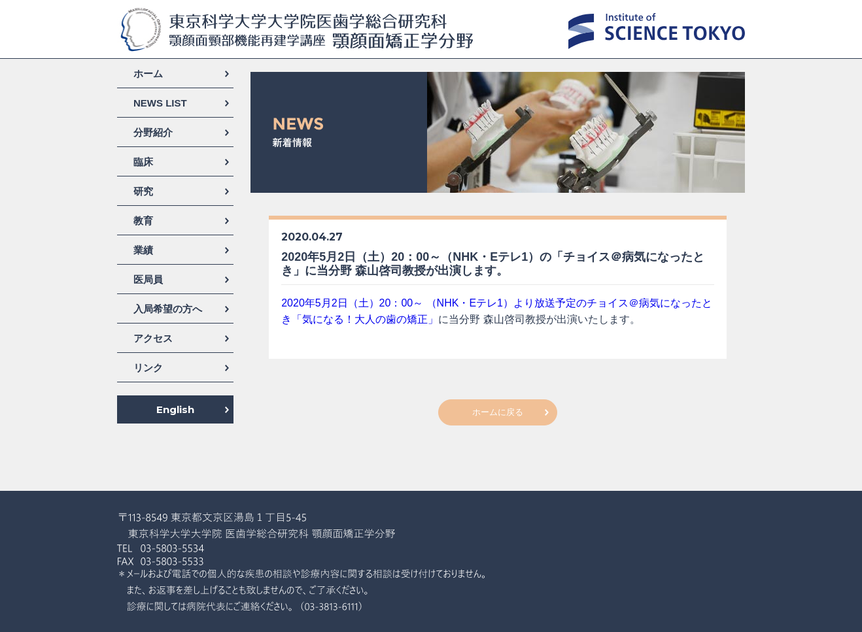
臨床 (143, 161)
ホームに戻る (497, 412)
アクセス (153, 338)
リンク (148, 367)
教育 (143, 220)
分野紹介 (153, 132)
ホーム (148, 73)
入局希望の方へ (167, 308)
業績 (143, 250)
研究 (143, 191)
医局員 (148, 279)
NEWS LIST (160, 102)
